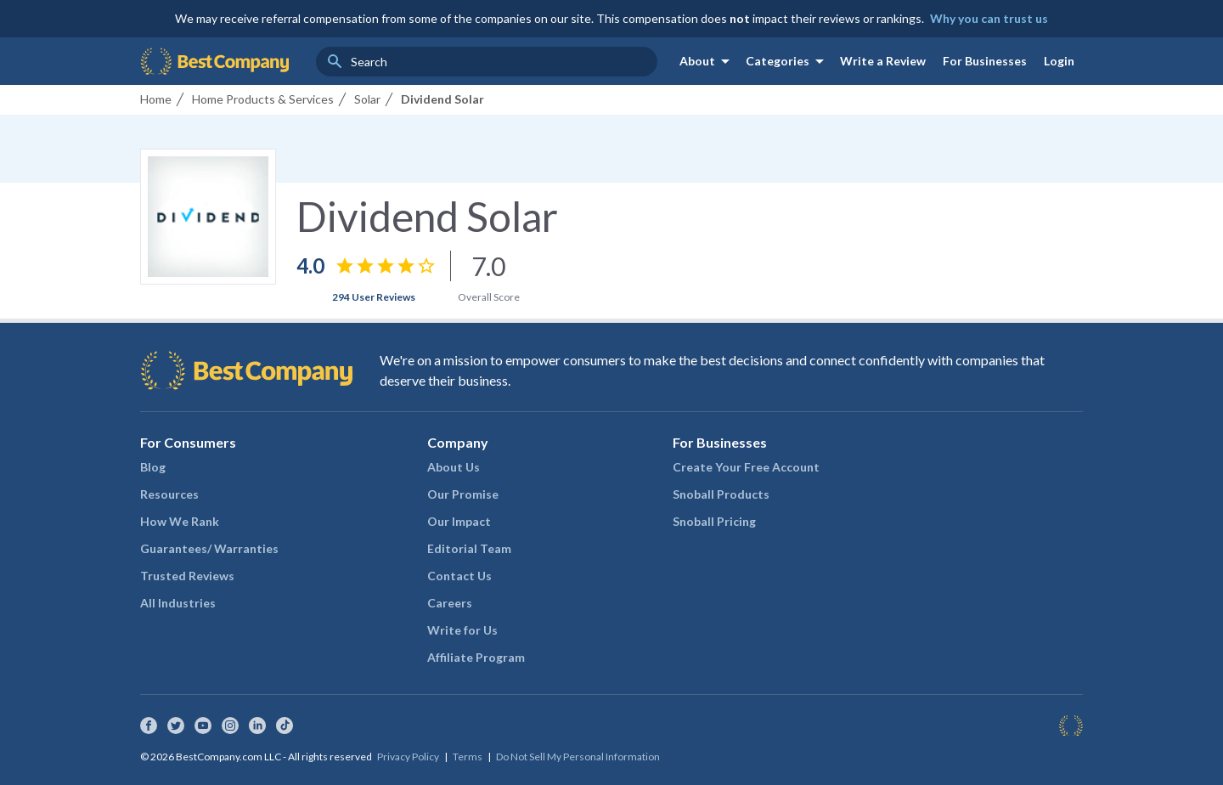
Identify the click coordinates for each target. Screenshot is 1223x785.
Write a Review (883, 61)
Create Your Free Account (746, 467)
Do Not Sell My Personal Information (578, 756)
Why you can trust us (989, 18)
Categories (788, 61)
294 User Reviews (373, 297)
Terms (467, 756)
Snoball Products (721, 494)
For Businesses (985, 61)
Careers (449, 603)
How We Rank (179, 521)
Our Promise (463, 494)
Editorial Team (469, 548)
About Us (453, 467)
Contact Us (459, 575)
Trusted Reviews (187, 575)
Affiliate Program (476, 657)
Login (1059, 61)
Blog (153, 467)
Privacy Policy (408, 756)
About (707, 61)
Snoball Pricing (714, 521)
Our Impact (459, 521)
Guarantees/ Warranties (209, 548)
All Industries (178, 603)
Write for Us (462, 630)
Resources (169, 494)
